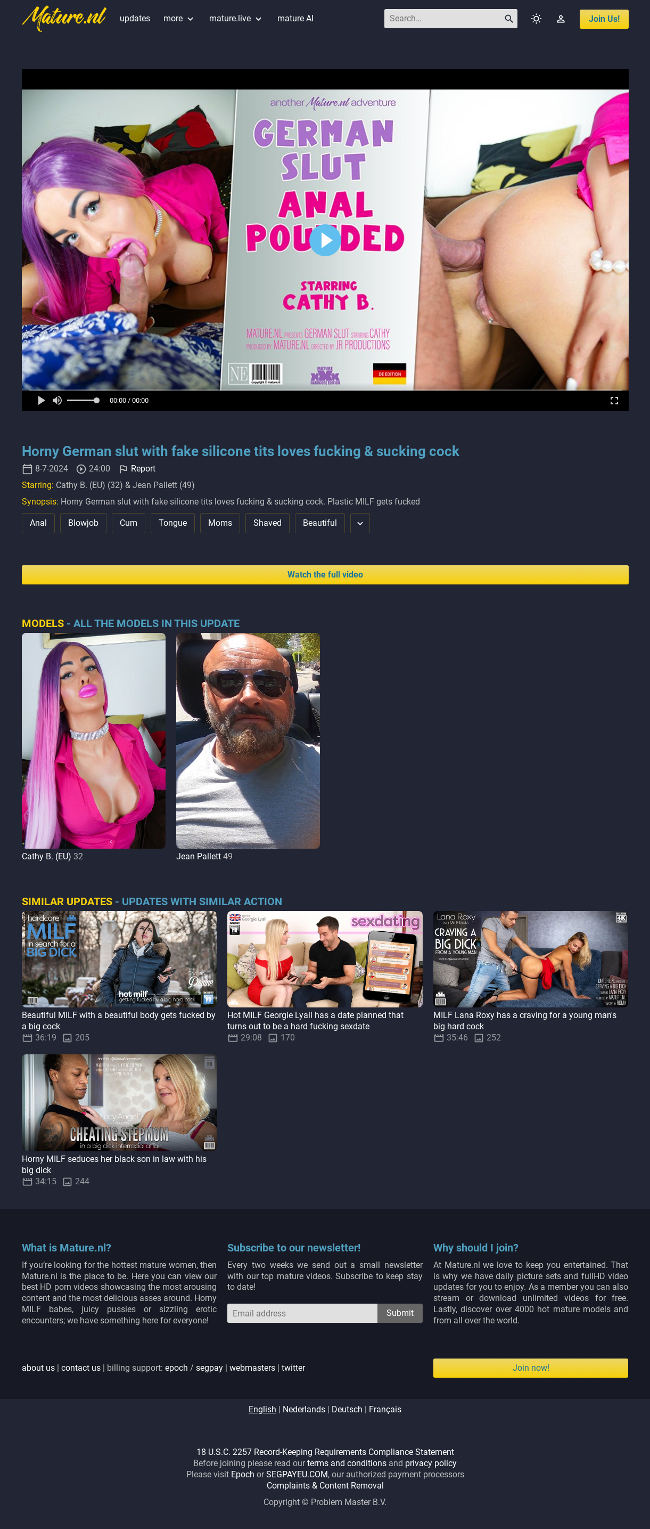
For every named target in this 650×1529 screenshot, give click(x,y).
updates (135, 18)
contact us (81, 1368)
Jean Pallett (198, 856)
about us (38, 1368)
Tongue (173, 523)
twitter (293, 1368)
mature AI (295, 18)
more (179, 18)
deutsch (347, 1409)
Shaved (267, 523)
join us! (604, 19)
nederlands (304, 1409)
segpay (209, 1368)
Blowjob (83, 523)
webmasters (252, 1368)
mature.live (236, 18)
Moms (220, 523)
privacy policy (431, 1463)
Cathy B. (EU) (46, 856)
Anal (38, 523)
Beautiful (320, 523)
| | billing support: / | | (163, 1368)
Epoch (242, 1474)
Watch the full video (325, 575)
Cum (128, 523)
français (385, 1409)
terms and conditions (346, 1463)
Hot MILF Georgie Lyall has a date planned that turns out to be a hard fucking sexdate (315, 1020)
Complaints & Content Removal (325, 1486)
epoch (176, 1368)
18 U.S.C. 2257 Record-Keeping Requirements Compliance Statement (325, 1452)
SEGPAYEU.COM (297, 1474)
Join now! (531, 1368)
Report (143, 468)
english (262, 1409)
